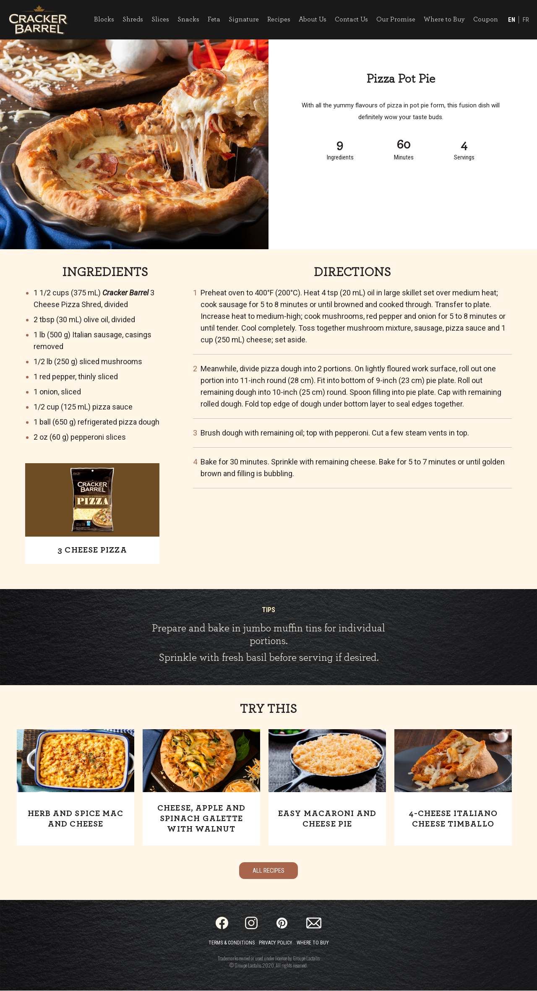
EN (511, 20)
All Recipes (268, 871)
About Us (312, 19)
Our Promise (395, 19)
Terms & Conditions (232, 943)
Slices (160, 19)
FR (525, 20)
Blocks (104, 19)
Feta (213, 19)
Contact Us (351, 19)
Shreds (132, 19)
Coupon (485, 19)
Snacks (188, 19)
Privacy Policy (275, 943)
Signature (243, 19)
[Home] (38, 20)
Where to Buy (443, 19)
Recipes (278, 19)
